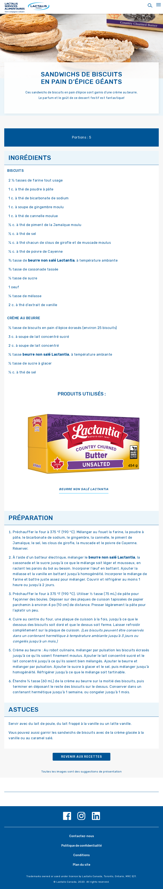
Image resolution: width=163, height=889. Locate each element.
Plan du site (81, 865)
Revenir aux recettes (81, 757)
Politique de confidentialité (81, 845)
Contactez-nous (81, 836)
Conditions (81, 855)
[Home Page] (81, 8)
